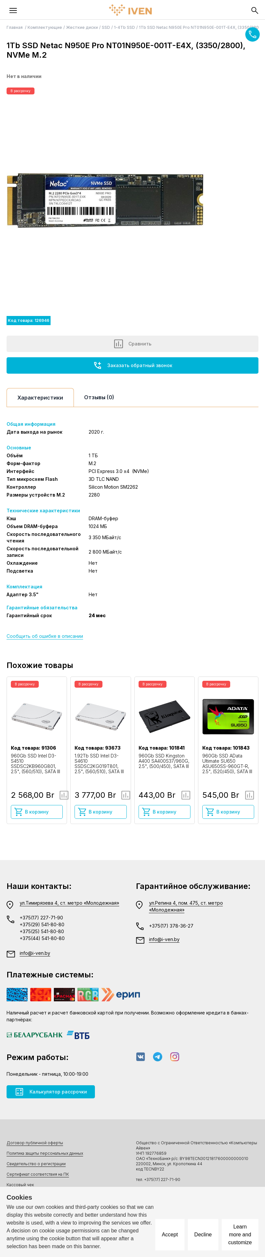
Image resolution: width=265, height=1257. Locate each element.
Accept (170, 1234)
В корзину (31, 812)
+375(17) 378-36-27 (171, 926)
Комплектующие (45, 27)
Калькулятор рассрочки (50, 1092)
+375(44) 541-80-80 (42, 938)
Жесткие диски (82, 27)
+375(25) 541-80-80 (42, 931)
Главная (15, 27)
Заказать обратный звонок (132, 365)
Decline (203, 1234)
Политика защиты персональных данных (45, 1153)
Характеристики (40, 397)
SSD (106, 27)
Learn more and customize (240, 1234)
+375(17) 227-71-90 (41, 917)
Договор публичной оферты (35, 1142)
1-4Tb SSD (124, 27)
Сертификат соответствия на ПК (38, 1174)
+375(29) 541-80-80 (42, 924)
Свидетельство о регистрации (36, 1163)
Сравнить (132, 343)
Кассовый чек (20, 1184)
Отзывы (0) (99, 397)
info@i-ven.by (35, 953)
